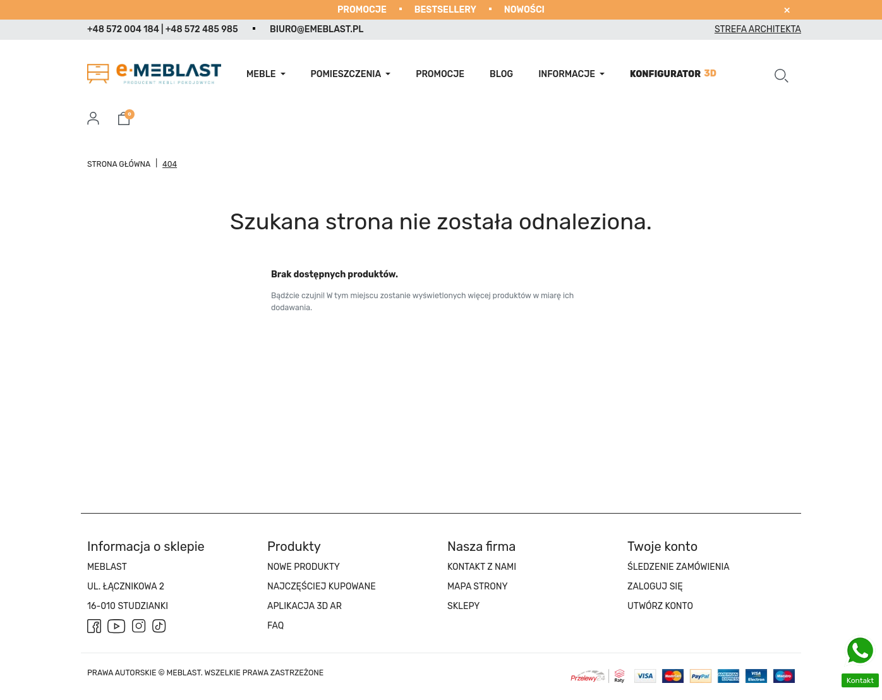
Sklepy (463, 606)
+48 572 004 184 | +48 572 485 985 (162, 29)
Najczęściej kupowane (321, 586)
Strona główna (118, 164)
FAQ (275, 625)
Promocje (362, 9)
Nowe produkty (303, 567)
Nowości (524, 9)
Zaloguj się (655, 586)
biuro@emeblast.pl (316, 29)
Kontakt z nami (481, 567)
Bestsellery (445, 9)
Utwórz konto (660, 606)
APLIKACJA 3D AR (304, 606)
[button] (781, 73)
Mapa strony (477, 586)
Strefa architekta (758, 29)
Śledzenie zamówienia (678, 567)
